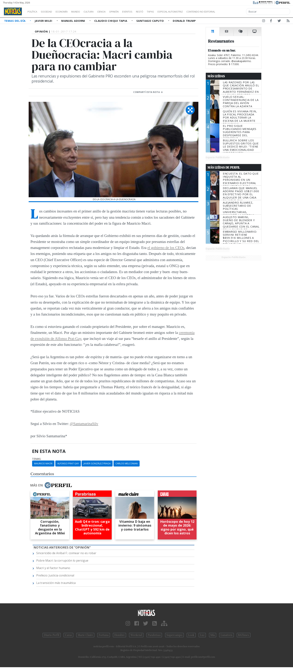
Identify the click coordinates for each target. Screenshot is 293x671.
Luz (202, 635)
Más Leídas (216, 76)
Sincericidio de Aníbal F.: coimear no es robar (66, 553)
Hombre (119, 635)
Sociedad (50, 11)
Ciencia (114, 11)
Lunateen (226, 635)
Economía (68, 11)
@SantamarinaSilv (84, 424)
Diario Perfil (51, 635)
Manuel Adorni (73, 20)
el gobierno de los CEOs (165, 248)
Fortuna (104, 635)
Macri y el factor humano (53, 568)
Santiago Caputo (150, 20)
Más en (51, 485)
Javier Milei (44, 20)
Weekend (136, 635)
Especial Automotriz (194, 11)
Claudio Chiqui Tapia (111, 20)
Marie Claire (85, 635)
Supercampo (174, 635)
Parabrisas (154, 635)
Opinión (129, 11)
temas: (36, 459)
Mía (212, 635)
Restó (158, 11)
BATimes (243, 635)
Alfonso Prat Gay (68, 463)
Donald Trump (184, 20)
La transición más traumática (56, 583)
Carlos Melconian (126, 463)
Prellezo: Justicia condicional (55, 575)
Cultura (99, 11)
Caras (68, 635)
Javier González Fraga (97, 463)
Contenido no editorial (232, 11)
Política (34, 11)
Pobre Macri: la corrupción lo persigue (62, 560)
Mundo (84, 11)
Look (191, 635)
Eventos (144, 11)
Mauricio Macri (43, 463)
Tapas (171, 11)
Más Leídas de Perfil (224, 167)
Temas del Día (15, 20)
